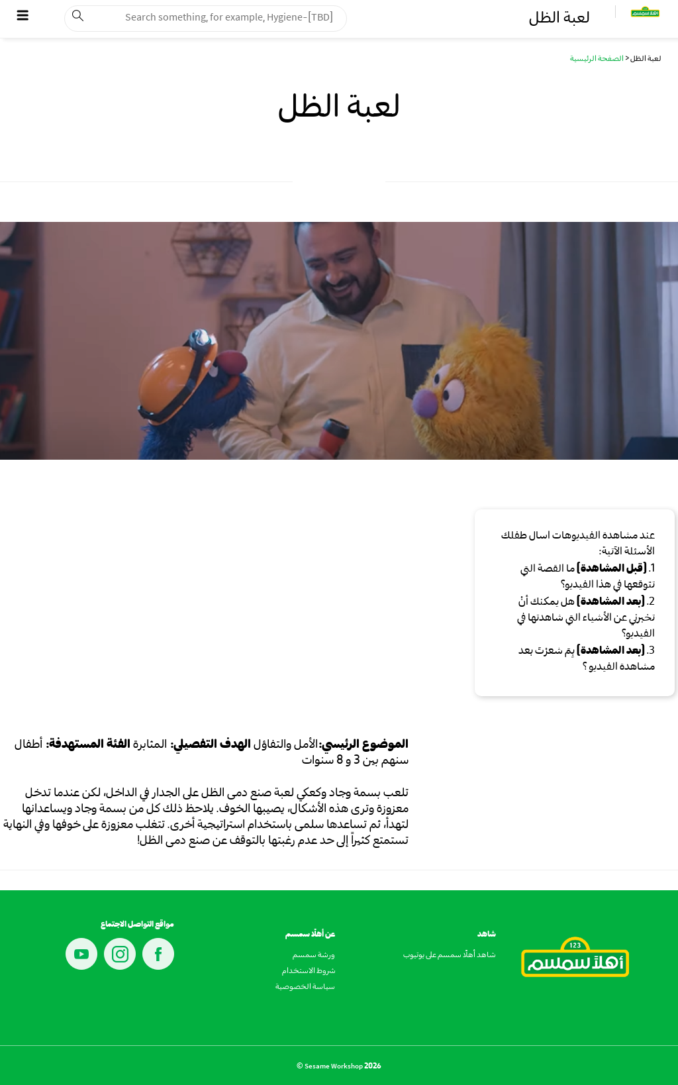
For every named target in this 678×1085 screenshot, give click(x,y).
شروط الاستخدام (308, 971)
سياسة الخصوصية (305, 987)
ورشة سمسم (314, 955)
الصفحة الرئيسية (597, 59)
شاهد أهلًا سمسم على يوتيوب (449, 955)
